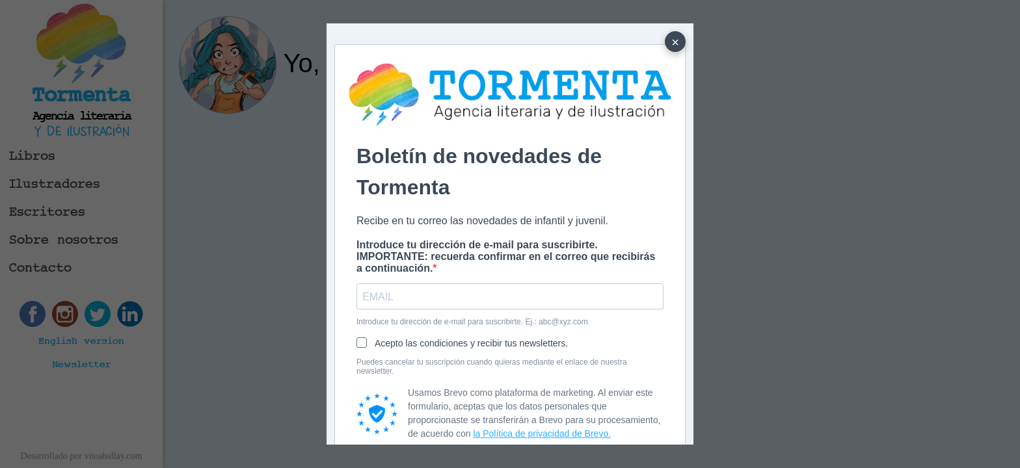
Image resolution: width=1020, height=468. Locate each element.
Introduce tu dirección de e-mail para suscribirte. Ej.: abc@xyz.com (472, 321)
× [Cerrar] (675, 42)
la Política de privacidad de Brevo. (542, 433)
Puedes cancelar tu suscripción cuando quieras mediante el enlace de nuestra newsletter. (491, 367)
